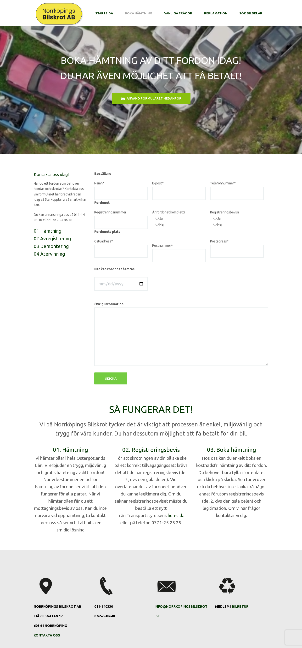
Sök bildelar (250, 13)
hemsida (176, 515)
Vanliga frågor (178, 13)
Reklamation (215, 13)
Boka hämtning (138, 13)
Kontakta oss (47, 635)
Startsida (104, 13)
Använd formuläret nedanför (151, 98)
